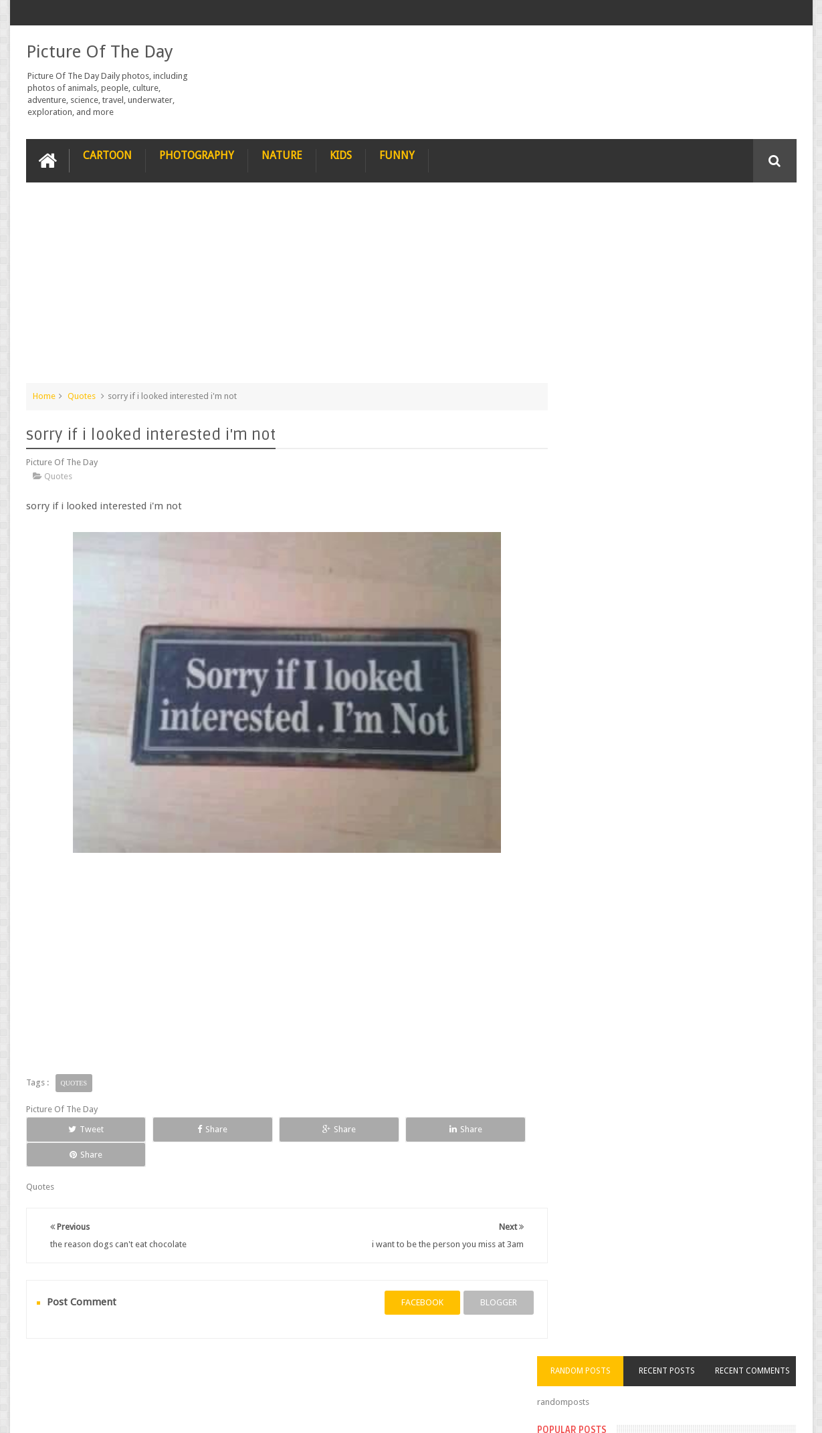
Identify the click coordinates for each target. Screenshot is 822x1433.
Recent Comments (757, 210)
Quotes (82, 395)
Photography (196, 154)
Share (177, 1129)
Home (44, 395)
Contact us (763, 1372)
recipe (51, 1371)
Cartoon (107, 154)
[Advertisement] (280, 288)
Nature (282, 154)
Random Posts (603, 210)
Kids (341, 154)
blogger (485, 1277)
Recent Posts (680, 210)
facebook (409, 1277)
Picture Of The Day (99, 51)
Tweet (74, 1129)
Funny (397, 154)
